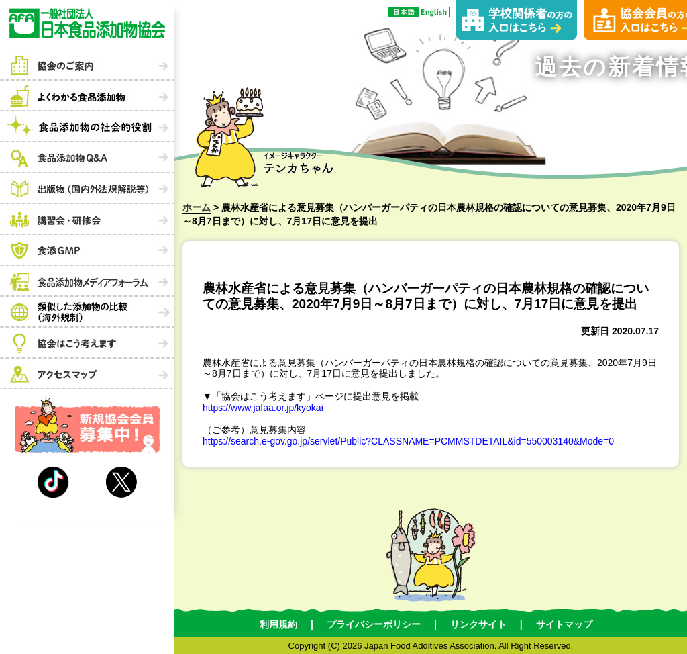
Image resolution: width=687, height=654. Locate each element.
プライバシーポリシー (374, 624)
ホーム (196, 207)
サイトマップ (564, 624)
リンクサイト (478, 624)
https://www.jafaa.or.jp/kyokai (263, 407)
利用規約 (278, 624)
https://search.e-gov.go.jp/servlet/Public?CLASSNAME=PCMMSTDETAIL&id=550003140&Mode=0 (408, 441)
